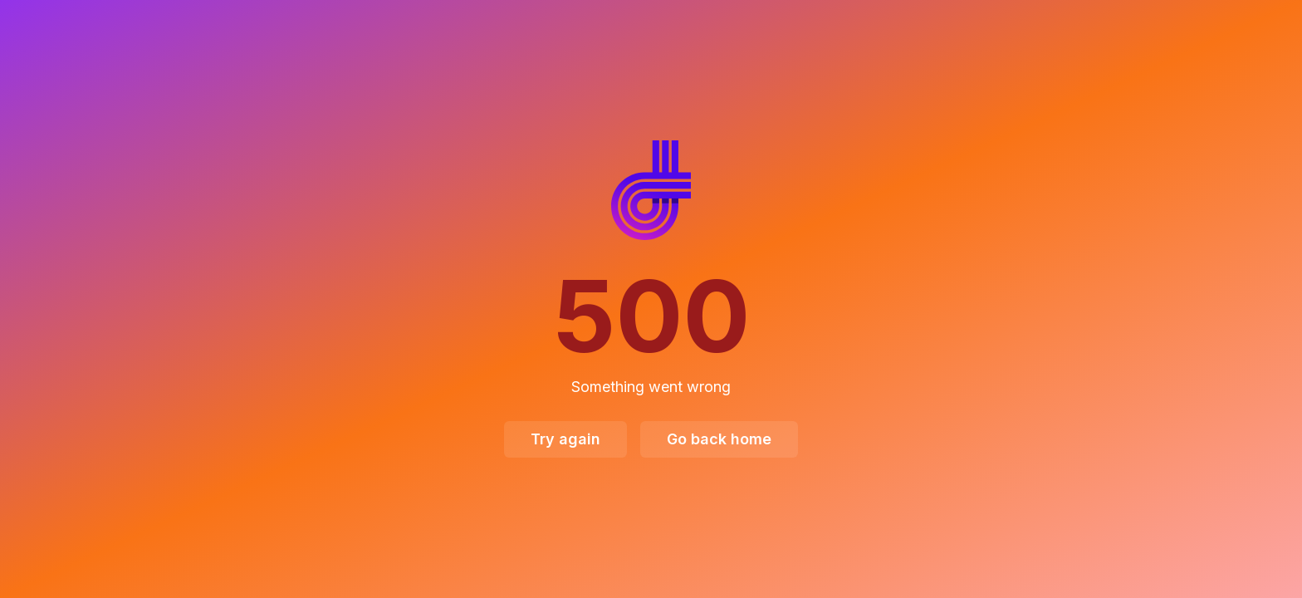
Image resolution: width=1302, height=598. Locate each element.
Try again (565, 439)
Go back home (719, 439)
